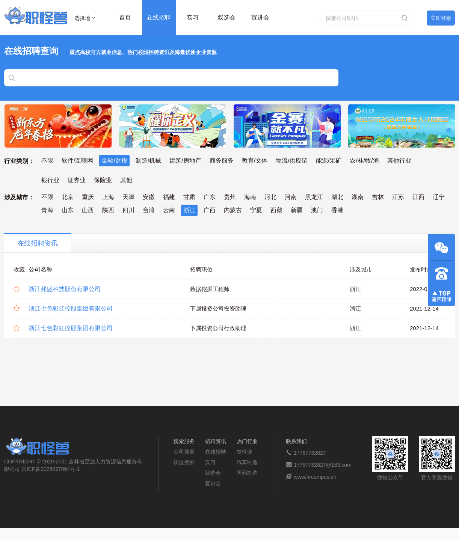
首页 (125, 17)
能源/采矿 (328, 160)
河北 (270, 197)
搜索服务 (184, 441)
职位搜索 (184, 462)
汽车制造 (247, 462)
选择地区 (82, 19)
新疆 (297, 210)
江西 (418, 197)
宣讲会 (260, 17)
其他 (126, 180)
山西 (88, 210)
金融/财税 (114, 160)
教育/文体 (254, 160)
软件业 (244, 452)
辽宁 (439, 197)
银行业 (50, 180)
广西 (210, 210)
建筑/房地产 (185, 160)
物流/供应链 (291, 160)
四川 (128, 210)
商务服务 (222, 160)
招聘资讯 (215, 441)
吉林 (378, 197)
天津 (128, 197)
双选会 (226, 17)
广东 (210, 197)
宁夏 (256, 210)
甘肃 (189, 197)
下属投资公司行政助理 (218, 328)
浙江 (189, 210)
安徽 (149, 197)
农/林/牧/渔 (364, 160)
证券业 (77, 180)
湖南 (358, 197)
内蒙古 (233, 210)
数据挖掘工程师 (209, 289)
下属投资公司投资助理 (218, 308)
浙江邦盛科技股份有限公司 (65, 289)
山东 (68, 210)
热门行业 (247, 441)
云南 (169, 210)
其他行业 (399, 160)
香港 (337, 210)
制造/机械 (148, 160)
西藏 (276, 210)
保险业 (103, 180)
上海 (108, 197)
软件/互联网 (77, 160)
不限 (47, 160)
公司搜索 (184, 452)
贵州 (230, 197)
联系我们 (296, 441)
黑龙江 (314, 197)
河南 (291, 197)
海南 (250, 197)
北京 (68, 197)
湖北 (337, 197)
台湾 (149, 210)
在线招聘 (159, 17)
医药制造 (247, 473)
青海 (47, 210)
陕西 (108, 210)
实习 (193, 17)
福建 (169, 197)
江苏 (398, 197)
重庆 (88, 197)
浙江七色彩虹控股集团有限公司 (71, 308)
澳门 (317, 210)
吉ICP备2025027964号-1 (50, 469)
